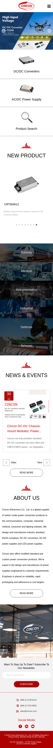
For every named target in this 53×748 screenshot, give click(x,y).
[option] (26, 31)
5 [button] (28, 225)
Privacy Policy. (13, 737)
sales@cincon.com (26, 711)
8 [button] (36, 225)
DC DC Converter (16, 742)
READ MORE (26, 472)
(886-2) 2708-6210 (26, 700)
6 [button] (30, 225)
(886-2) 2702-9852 (26, 705)
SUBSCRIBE (26, 684)
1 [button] (16, 225)
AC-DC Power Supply (33, 742)
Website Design (26, 737)
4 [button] (25, 225)
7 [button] (33, 225)
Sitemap (41, 737)
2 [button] (19, 225)
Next (43, 462)
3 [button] (22, 225)
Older (9, 462)
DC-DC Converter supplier (26, 744)
